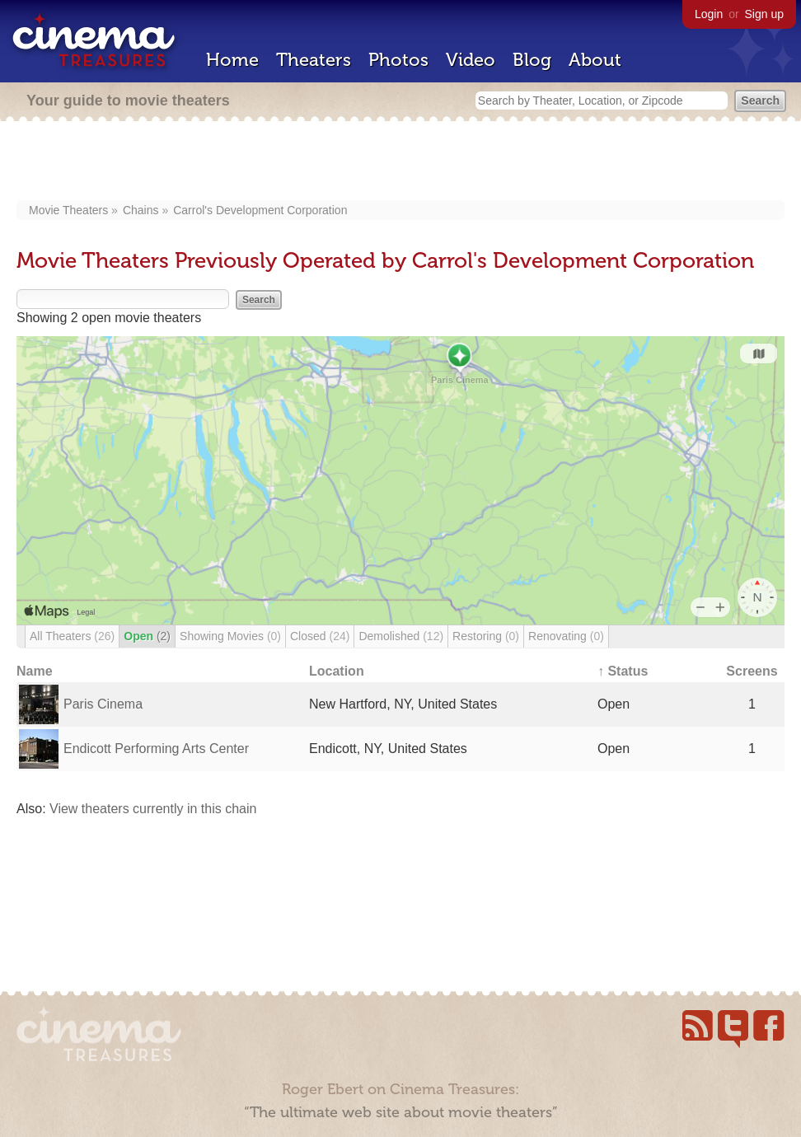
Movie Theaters (68, 210)
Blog (532, 60)
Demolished (400, 636)
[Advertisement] (400, 162)
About (595, 60)
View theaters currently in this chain (152, 809)
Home (232, 60)
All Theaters (72, 636)
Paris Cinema (103, 704)
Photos (398, 60)
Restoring (485, 636)
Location (336, 671)
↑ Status (622, 671)
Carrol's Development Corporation (260, 210)
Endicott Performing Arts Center (156, 749)
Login (709, 14)
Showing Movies (230, 636)
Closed (319, 636)
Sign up (764, 14)
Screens (751, 671)
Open (147, 636)
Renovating (566, 636)
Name (34, 671)
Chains (141, 210)
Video (470, 60)
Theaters (313, 60)
